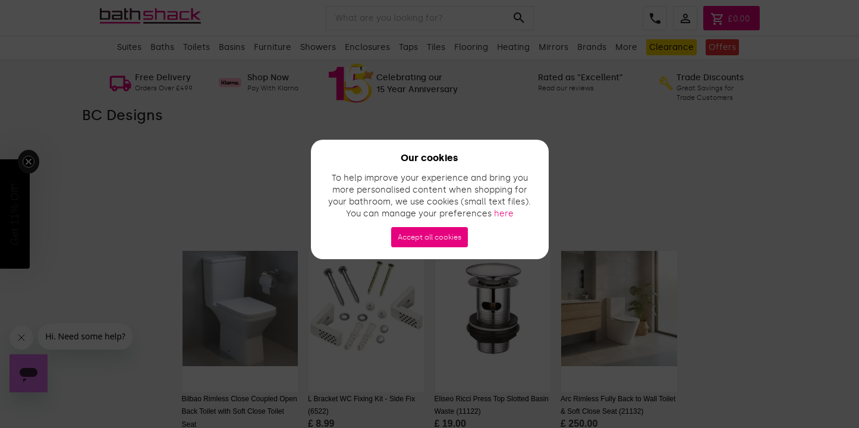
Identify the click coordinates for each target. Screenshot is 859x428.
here (504, 214)
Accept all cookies (429, 237)
